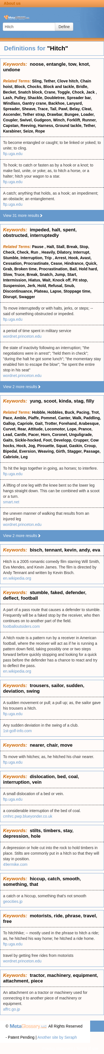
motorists (40, 915)
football (29, 598)
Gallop (9, 423)
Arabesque (89, 423)
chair (52, 745)
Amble (20, 418)
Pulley (19, 97)
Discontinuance (17, 291)
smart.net (11, 502)
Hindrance (73, 263)
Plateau (41, 291)
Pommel (48, 418)
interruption (16, 782)
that (33, 884)
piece (37, 981)
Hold (41, 285)
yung (35, 401)
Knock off (61, 280)
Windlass (11, 103)
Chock (78, 92)
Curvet (9, 429)
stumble (39, 592)
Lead (7, 434)
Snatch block (30, 92)
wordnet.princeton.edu (22, 336)
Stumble (10, 258)
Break (72, 246)
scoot (50, 401)
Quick (90, 263)
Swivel (26, 120)
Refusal (55, 285)
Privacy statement (57, 1048)
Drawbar (54, 114)
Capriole (25, 423)
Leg (24, 457)
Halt (50, 246)
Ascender (12, 114)
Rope (40, 131)
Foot (47, 440)
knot (84, 64)
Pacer (33, 434)
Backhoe (56, 103)
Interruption (31, 258)
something (15, 884)
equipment (85, 975)
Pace (7, 418)
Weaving (46, 451)
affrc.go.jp (11, 1009)
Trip (48, 258)
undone (11, 69)
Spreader (11, 109)
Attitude (35, 429)
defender (75, 592)
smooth (71, 878)
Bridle (81, 86)
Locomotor (55, 429)
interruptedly (44, 235)
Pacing (83, 412)
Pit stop (80, 280)
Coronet (59, 434)
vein (37, 782)
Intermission (14, 280)
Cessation (12, 263)
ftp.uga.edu (12, 153)
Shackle (34, 97)
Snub (69, 285)
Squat (61, 445)
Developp (62, 440)
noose (37, 64)
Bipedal (10, 451)
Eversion (27, 451)
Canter (64, 418)
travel (89, 915)
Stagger (74, 451)
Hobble (38, 412)
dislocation (42, 776)
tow (72, 64)
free (7, 921)
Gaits (8, 440)
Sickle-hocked (28, 440)
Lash (7, 97)
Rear (21, 429)
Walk (76, 418)
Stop (84, 246)
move (66, 745)
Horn (45, 434)
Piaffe (33, 418)
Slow (7, 274)
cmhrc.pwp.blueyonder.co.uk (27, 816)
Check (9, 252)
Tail (53, 109)
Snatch (46, 274)
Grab (7, 269)
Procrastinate (36, 263)
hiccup (37, 878)
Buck (69, 412)
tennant (53, 550)
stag (78, 401)
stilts (35, 830)
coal (73, 776)
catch (54, 878)
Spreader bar (79, 97)
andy (84, 550)
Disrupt (10, 297)
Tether (49, 81)
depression (15, 836)
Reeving (28, 125)
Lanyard (74, 103)
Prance (85, 429)
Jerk (31, 285)
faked (56, 592)
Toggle (63, 92)
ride (58, 915)
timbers (52, 830)
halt (56, 229)
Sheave (28, 109)
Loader (87, 114)
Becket (9, 92)
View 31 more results (23, 215)
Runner (88, 120)
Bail (73, 269)
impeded (39, 229)
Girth (60, 451)
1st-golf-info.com (17, 731)
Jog (31, 445)
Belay (74, 109)
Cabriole (11, 457)
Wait (46, 280)
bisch (36, 550)
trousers (39, 685)
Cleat (86, 109)
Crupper (80, 440)
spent (69, 229)
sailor (57, 685)
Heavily (48, 252)
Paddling (91, 418)
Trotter (51, 423)
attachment (15, 981)
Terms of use (87, 1048)
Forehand (68, 423)
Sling (37, 81)
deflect (10, 598)
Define (64, 26)
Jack (91, 92)
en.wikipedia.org (17, 578)
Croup (90, 445)
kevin (70, 550)
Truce (19, 274)
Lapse (55, 291)
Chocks (34, 86)
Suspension (14, 285)
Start (71, 274)
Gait (38, 423)
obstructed (15, 235)
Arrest (60, 258)
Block (19, 86)
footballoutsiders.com (21, 626)
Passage (92, 451)
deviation (13, 691)
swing (33, 691)
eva (96, 550)
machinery (58, 975)
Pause (38, 246)
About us (12, 3)
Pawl (63, 109)
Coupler (10, 120)
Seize (28, 131)
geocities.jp (12, 901)
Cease (56, 263)
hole (35, 836)
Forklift (73, 120)
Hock (21, 445)
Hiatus (34, 280)
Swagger (27, 297)
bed (61, 776)
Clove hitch (67, 81)
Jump (60, 274)
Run (35, 252)
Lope (71, 429)
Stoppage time (77, 291)
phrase (73, 915)
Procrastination (53, 269)
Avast (85, 258)
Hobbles (55, 412)
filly (90, 401)
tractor (37, 975)
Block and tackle (59, 86)
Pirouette (45, 445)
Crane (49, 92)
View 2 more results (22, 386)
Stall (60, 246)
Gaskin (75, 445)
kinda (65, 401)
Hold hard (88, 269)
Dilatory (64, 252)
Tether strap (34, 114)
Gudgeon (42, 120)
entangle (56, 64)
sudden (74, 685)
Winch (59, 120)
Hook (73, 258)
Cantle (20, 434)
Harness (45, 125)
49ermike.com (15, 864)
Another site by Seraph (57, 1037)
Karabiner (12, 131)
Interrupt (81, 252)
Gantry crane (34, 103)
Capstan (10, 125)
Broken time (25, 269)
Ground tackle (68, 125)
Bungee (72, 114)
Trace (43, 109)
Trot (94, 412)
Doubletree (54, 97)
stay (67, 830)
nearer (37, 745)
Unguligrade (80, 434)
